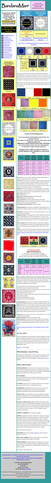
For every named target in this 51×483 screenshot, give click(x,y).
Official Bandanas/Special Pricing (32, 43)
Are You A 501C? (21, 43)
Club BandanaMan (7, 47)
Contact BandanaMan (8, 55)
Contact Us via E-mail (26, 468)
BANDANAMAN (28, 462)
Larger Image (24, 245)
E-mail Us (19, 347)
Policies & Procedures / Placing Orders (24, 232)
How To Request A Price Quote (39, 232)
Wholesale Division (7, 38)
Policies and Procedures (44, 43)
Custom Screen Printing (8, 40)
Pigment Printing (7, 42)
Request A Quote (19, 456)
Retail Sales (6, 37)
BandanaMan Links (7, 57)
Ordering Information (8, 50)
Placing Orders (34, 44)
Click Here (36, 432)
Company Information (8, 54)
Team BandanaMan (8, 49)
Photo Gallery (6, 52)
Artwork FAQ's (6, 45)
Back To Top (27, 459)
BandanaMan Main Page (9, 35)
